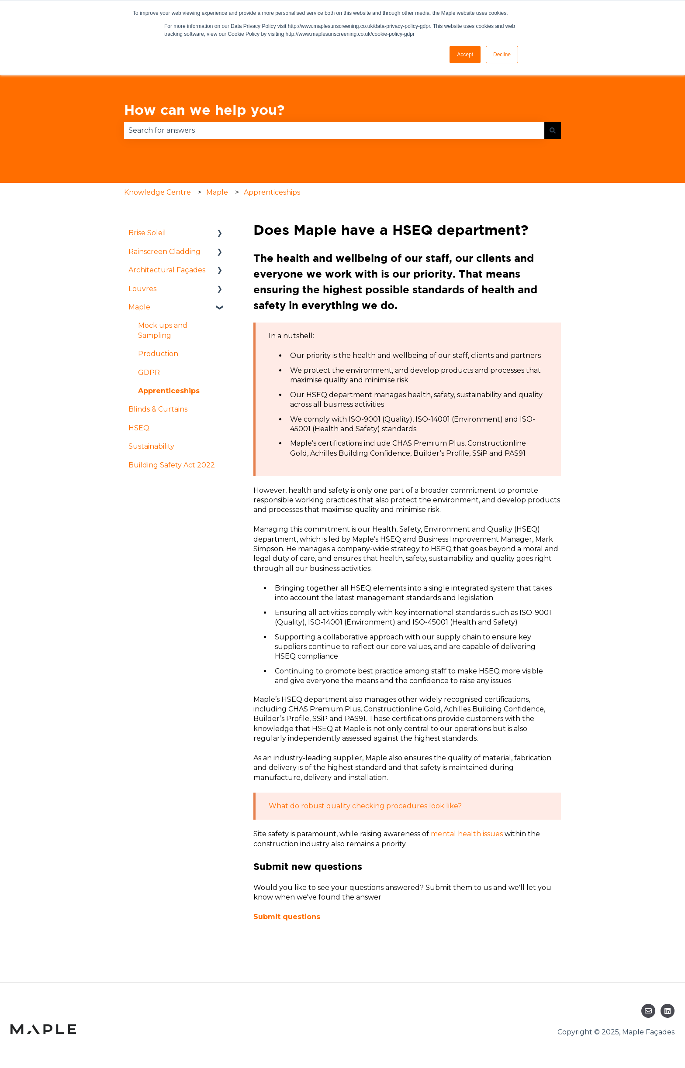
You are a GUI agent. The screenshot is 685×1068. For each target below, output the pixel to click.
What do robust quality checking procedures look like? (365, 806)
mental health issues (467, 834)
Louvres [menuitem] (142, 289)
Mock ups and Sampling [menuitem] (162, 330)
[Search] (552, 130)
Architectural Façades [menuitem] (166, 270)
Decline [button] (502, 55)
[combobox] (334, 130)
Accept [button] (465, 55)
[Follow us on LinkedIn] (668, 1011)
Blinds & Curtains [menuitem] (157, 409)
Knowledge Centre (157, 192)
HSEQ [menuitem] (138, 428)
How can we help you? (204, 109)
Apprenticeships (272, 192)
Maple (217, 192)
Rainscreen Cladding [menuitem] (164, 251)
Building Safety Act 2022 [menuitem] (171, 465)
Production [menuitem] (158, 354)
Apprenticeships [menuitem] (169, 391)
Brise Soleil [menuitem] (147, 233)
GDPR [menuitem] (149, 372)
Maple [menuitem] (139, 307)
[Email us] (648, 1011)
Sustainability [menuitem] (151, 446)
